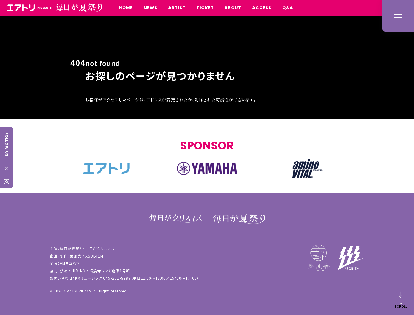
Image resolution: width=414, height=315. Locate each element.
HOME (126, 8)
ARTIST (177, 8)
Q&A (287, 8)
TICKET (205, 8)
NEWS (150, 8)
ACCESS (261, 8)
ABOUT (232, 8)
